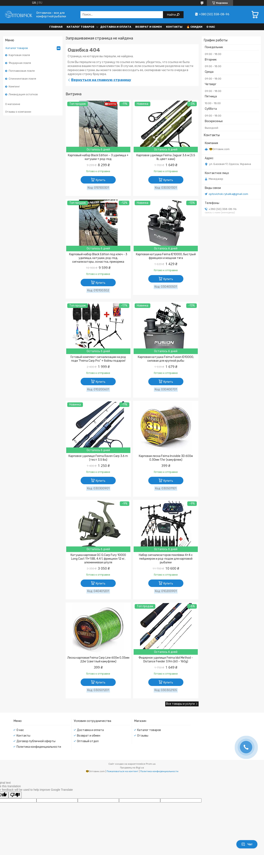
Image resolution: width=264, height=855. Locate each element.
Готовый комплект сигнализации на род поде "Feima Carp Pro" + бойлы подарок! (98, 359)
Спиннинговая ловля (22, 78)
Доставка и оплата (115, 26)
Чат (246, 844)
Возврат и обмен (148, 26)
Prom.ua (151, 763)
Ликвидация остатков (23, 94)
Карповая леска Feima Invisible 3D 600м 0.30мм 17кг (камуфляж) (166, 457)
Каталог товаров (80, 26)
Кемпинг (14, 86)
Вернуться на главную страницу (101, 80)
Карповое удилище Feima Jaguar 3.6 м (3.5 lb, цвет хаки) (165, 157)
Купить (100, 180)
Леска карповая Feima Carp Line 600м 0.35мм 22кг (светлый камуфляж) (98, 659)
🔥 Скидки (194, 26)
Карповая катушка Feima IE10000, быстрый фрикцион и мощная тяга (166, 256)
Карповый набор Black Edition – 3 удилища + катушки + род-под (98, 157)
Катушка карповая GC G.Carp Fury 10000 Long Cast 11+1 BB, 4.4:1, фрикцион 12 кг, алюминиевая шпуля (98, 558)
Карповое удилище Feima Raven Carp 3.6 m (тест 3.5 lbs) (98, 457)
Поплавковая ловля (22, 70)
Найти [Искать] (172, 14)
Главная (55, 26)
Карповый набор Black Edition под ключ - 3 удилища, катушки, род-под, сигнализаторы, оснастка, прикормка (98, 258)
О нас (210, 26)
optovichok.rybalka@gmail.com (228, 194)
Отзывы (142, 735)
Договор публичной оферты (35, 741)
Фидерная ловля (20, 62)
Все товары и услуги (180, 704)
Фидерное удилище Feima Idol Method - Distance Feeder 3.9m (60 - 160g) (166, 659)
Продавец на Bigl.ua (132, 767)
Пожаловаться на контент (122, 771)
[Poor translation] (15, 795)
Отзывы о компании (18, 111)
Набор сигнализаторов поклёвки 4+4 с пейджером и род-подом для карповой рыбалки (166, 558)
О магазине (12, 104)
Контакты (174, 26)
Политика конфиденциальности (38, 747)
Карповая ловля (19, 55)
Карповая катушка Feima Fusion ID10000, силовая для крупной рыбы (166, 359)
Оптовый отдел (88, 741)
